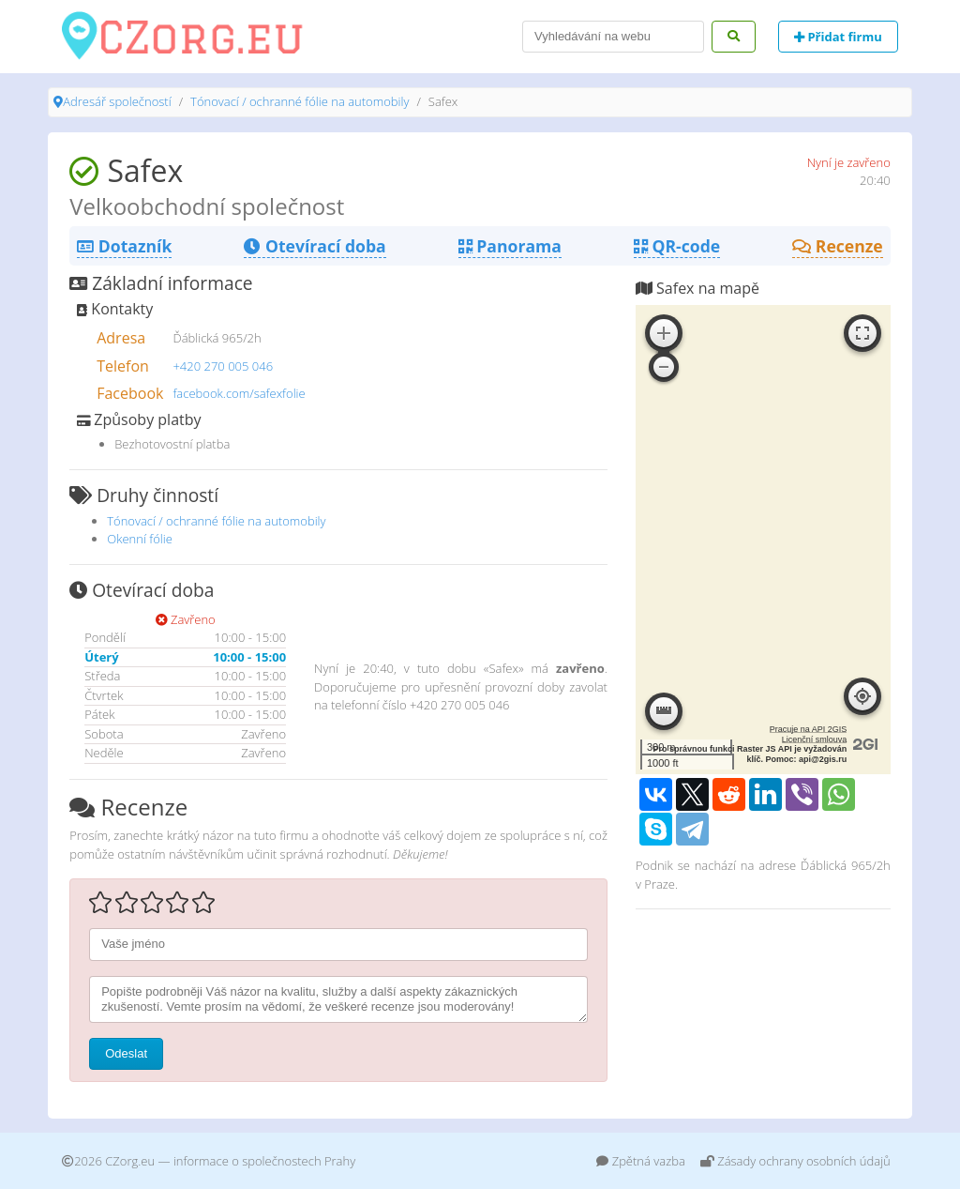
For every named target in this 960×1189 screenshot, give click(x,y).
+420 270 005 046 (222, 366)
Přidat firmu (838, 36)
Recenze (837, 246)
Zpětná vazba (640, 1160)
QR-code (677, 246)
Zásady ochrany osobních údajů (795, 1160)
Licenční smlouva (815, 739)
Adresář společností (117, 101)
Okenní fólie (139, 538)
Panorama (510, 246)
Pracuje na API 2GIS (809, 729)
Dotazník (124, 246)
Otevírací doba (314, 246)
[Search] (613, 37)
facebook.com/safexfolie (238, 393)
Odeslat (126, 1053)
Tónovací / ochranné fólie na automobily (299, 101)
